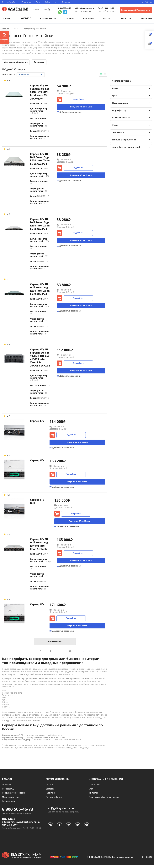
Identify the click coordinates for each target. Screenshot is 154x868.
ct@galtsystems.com (84, 8)
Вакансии (66, 2)
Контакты (146, 18)
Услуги (38, 2)
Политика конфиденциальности (104, 800)
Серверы (6, 787)
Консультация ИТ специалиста (135, 10)
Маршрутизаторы (10, 800)
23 (70, 654)
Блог (56, 2)
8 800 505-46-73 (64, 8)
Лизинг (107, 18)
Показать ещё (54, 644)
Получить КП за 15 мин (81, 107)
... (60, 654)
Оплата (70, 18)
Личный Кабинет (145, 2)
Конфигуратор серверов (13, 795)
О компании (26, 2)
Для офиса (39, 62)
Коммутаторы (8, 804)
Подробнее (78, 99)
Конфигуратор (48, 18)
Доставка (88, 18)
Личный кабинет (54, 800)
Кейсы (47, 2)
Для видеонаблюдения (16, 62)
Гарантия (126, 18)
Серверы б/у (8, 791)
